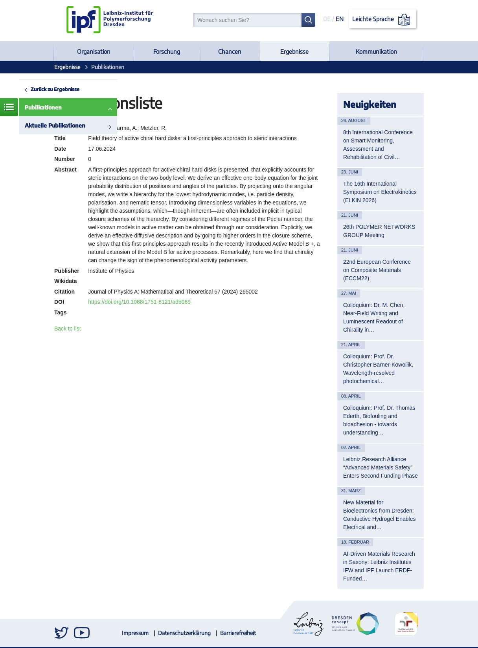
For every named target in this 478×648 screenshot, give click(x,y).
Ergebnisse (294, 51)
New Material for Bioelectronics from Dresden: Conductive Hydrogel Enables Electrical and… (379, 514)
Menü (9, 107)
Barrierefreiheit (238, 633)
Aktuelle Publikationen (55, 125)
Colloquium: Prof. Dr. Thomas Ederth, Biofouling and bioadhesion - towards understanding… (379, 420)
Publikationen (43, 107)
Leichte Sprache (382, 20)
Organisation (93, 51)
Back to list (67, 328)
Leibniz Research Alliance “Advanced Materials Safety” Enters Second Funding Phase (380, 467)
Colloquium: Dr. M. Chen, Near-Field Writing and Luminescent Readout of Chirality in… (373, 317)
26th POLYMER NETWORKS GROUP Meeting (379, 231)
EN (340, 18)
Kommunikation (376, 51)
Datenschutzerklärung (184, 633)
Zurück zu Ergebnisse (55, 89)
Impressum (135, 633)
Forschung (166, 51)
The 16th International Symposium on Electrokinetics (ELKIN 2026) (380, 192)
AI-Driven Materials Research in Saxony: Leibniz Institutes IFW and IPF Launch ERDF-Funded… (379, 566)
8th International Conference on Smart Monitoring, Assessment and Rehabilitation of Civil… (378, 144)
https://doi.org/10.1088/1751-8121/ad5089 (139, 302)
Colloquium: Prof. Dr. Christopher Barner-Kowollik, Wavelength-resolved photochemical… (378, 368)
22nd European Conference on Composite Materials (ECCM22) (377, 270)
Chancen (229, 51)
